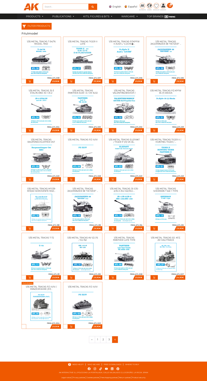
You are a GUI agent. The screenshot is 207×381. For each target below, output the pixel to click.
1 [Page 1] (97, 339)
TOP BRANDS (155, 16)
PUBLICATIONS (63, 16)
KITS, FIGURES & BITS (98, 16)
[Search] (92, 7)
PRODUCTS (35, 16)
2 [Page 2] (103, 339)
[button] (29, 81)
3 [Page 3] (109, 339)
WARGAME (129, 16)
